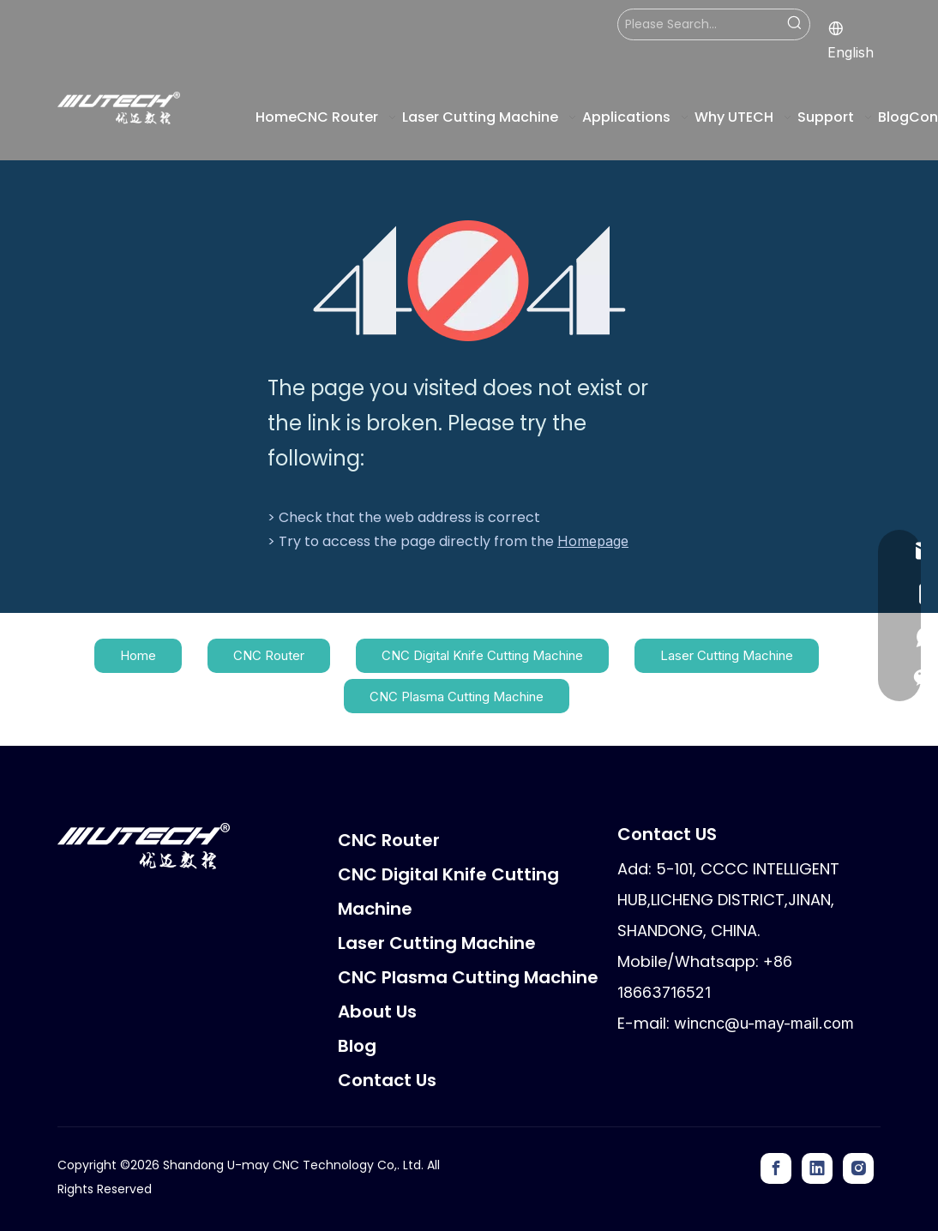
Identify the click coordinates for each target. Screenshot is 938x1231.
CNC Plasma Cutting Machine (457, 696)
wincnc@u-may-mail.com (764, 1023)
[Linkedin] (817, 1168)
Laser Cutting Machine (726, 655)
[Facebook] (776, 1168)
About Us (377, 1012)
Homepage (592, 540)
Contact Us (387, 1080)
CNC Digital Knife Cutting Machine (482, 655)
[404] (469, 280)
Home (138, 655)
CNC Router (268, 655)
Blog (357, 1046)
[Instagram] (858, 1168)
